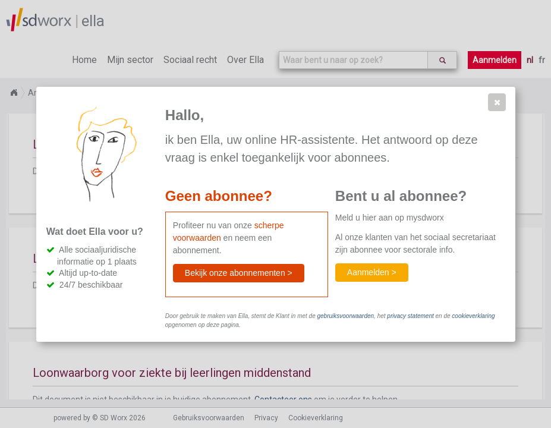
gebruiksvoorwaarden (345, 316)
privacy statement (410, 316)
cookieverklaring (473, 316)
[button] (497, 102)
